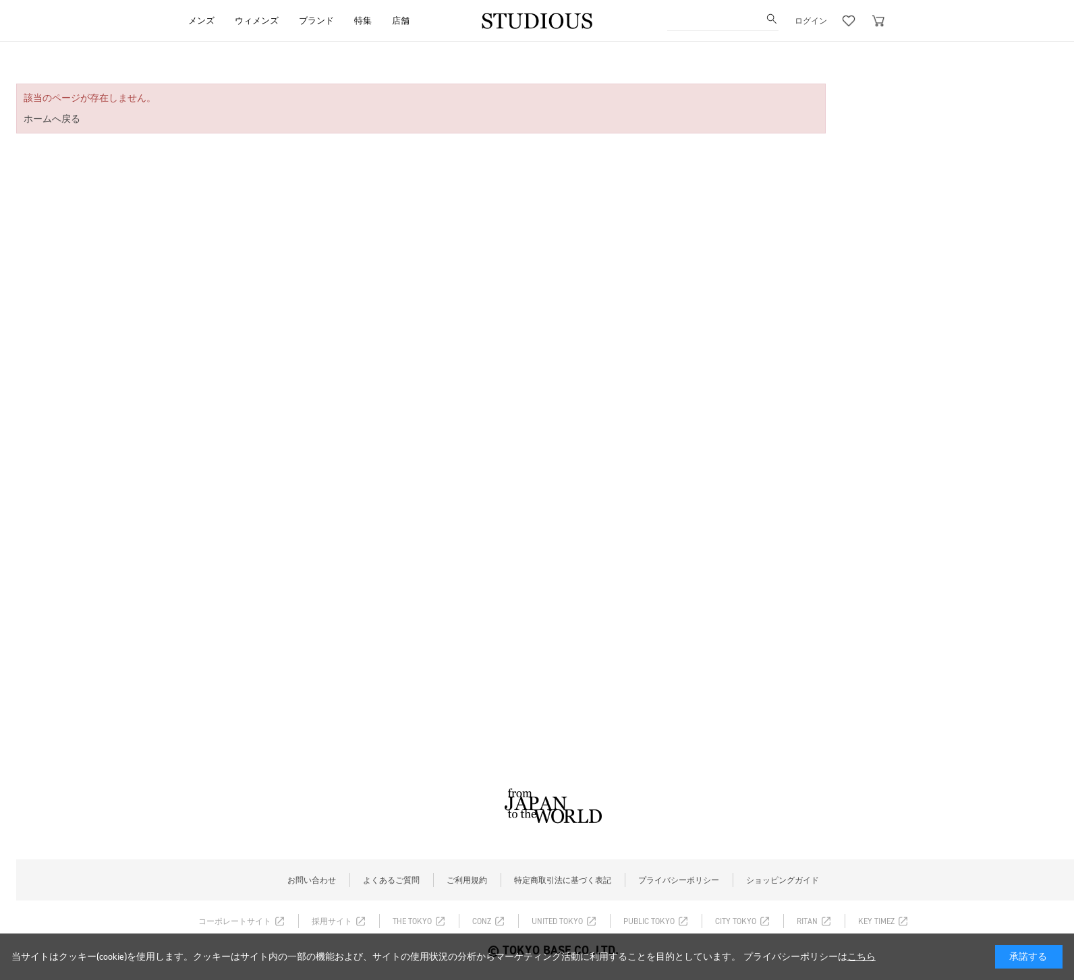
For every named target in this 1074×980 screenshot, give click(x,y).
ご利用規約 (467, 880)
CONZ (481, 921)
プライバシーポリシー (678, 880)
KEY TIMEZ (876, 921)
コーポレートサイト (234, 921)
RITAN (807, 921)
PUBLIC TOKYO (649, 921)
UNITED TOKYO (557, 921)
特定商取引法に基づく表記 (562, 880)
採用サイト (332, 921)
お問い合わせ (311, 880)
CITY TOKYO (735, 921)
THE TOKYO (412, 921)
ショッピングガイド (782, 880)
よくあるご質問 (391, 880)
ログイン (811, 21)
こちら (861, 956)
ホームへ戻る (52, 119)
